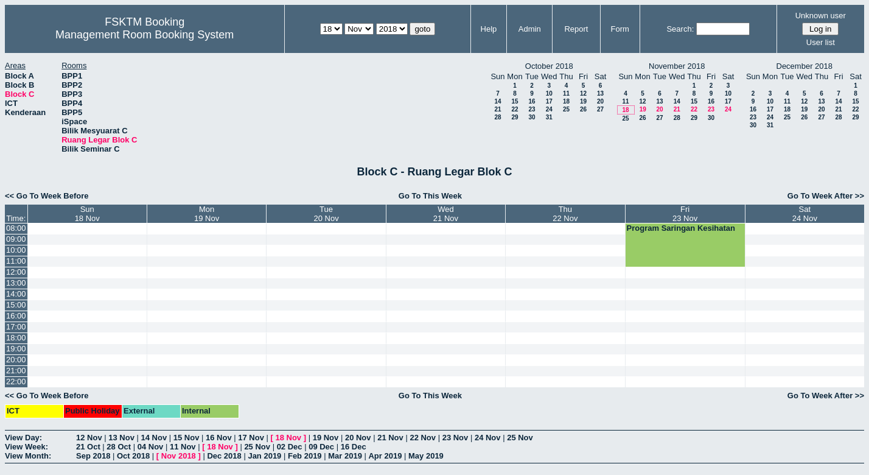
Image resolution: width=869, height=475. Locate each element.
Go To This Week (430, 195)
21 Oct (88, 446)
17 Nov (251, 437)
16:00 (16, 315)
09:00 (16, 239)
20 (600, 101)
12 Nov (89, 437)
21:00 (16, 370)
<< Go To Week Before (47, 195)
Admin (529, 28)
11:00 (16, 261)
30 (531, 117)
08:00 (16, 228)
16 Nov (219, 437)
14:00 (16, 293)
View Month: (28, 455)
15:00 (16, 304)
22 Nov (423, 437)
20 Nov (358, 437)
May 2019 (426, 455)
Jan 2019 (264, 455)
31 (549, 117)
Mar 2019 (345, 455)
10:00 (16, 250)
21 (497, 109)
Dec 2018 (224, 455)
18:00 (16, 337)
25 (566, 109)
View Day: (23, 437)
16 (531, 101)
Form (619, 28)
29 (514, 117)
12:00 (16, 271)
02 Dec (289, 446)
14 (497, 101)
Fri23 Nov (684, 214)
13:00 (16, 282)
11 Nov (183, 446)
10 (549, 93)
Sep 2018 (93, 455)
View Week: (26, 446)
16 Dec (353, 446)
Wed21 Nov (445, 214)
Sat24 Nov (804, 214)
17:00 (16, 326)
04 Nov (151, 446)
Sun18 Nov (87, 214)
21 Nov (390, 437)
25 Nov (520, 437)
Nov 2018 (178, 455)
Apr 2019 (385, 455)
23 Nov (455, 437)
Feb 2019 (305, 455)
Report (576, 28)
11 (566, 93)
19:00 (16, 348)
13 (600, 93)
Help (489, 28)
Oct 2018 (133, 455)
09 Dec (321, 446)
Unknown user (820, 15)
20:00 (16, 359)
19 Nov (326, 437)
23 (531, 109)
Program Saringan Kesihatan (681, 228)
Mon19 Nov (206, 214)
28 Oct (118, 446)
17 (549, 101)
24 (549, 109)
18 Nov (288, 437)
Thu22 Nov (565, 214)
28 (497, 117)
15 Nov (186, 437)
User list (820, 42)
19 (583, 101)
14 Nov (154, 437)
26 (583, 109)
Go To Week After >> (825, 195)
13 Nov (121, 437)
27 (600, 109)
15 (514, 101)
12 (583, 93)
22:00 (16, 381)
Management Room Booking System (144, 35)
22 (514, 109)
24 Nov (488, 437)
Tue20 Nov (325, 214)
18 (566, 101)
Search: (680, 28)
